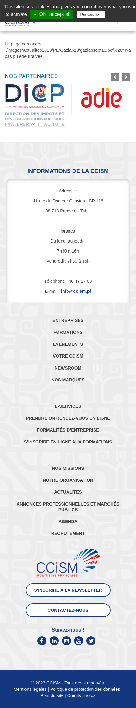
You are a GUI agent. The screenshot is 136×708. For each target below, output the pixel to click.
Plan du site (52, 695)
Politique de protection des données (85, 689)
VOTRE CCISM (68, 356)
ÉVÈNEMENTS (68, 344)
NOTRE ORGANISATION (68, 480)
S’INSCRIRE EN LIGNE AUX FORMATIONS (68, 441)
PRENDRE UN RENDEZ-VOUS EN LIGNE (68, 418)
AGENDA (68, 521)
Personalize (91, 14)
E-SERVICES (68, 406)
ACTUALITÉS (68, 492)
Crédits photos (81, 695)
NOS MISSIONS (68, 468)
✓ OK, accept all (52, 14)
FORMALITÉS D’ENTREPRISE (68, 430)
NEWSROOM (68, 367)
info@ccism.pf (76, 291)
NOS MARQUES (68, 379)
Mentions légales (30, 689)
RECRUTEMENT (68, 533)
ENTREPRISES (68, 320)
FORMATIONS (68, 332)
